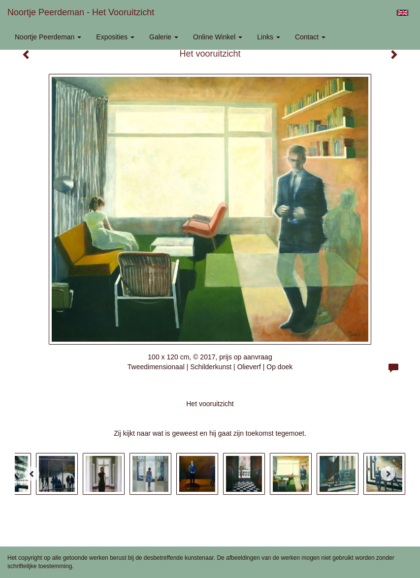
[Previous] (32, 473)
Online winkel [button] (217, 37)
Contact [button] (310, 37)
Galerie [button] (163, 37)
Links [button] (268, 37)
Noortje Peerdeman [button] (48, 37)
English (402, 13)
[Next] (388, 473)
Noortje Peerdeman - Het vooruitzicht (80, 12)
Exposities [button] (115, 37)
